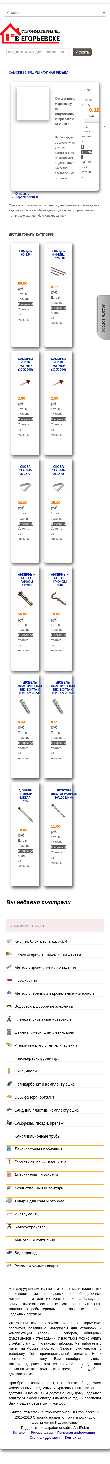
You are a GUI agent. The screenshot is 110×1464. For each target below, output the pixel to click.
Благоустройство (30, 1227)
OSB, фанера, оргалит (34, 1097)
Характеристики (26, 197)
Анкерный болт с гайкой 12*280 (27, 580)
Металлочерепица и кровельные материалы (54, 993)
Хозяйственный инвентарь (38, 1188)
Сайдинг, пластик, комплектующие (46, 1110)
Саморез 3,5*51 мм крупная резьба (38, 72)
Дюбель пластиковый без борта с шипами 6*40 (30, 688)
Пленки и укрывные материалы (43, 1019)
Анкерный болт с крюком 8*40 (60, 580)
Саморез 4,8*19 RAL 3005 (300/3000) (25, 364)
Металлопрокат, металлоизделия (45, 967)
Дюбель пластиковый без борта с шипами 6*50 (63, 688)
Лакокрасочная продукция (38, 1149)
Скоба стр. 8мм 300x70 (25, 470)
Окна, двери (25, 1071)
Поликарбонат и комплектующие (44, 1084)
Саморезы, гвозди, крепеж (39, 1123)
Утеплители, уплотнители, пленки (45, 1045)
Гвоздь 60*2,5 (25, 252)
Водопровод (25, 1253)
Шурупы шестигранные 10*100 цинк (64, 794)
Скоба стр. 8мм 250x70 (59, 470)
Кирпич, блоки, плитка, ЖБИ (40, 941)
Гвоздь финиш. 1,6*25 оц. (58, 254)
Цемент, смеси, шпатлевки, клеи (44, 1032)
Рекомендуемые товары (36, 1266)
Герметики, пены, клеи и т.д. (40, 1162)
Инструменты (26, 1214)
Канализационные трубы (37, 1136)
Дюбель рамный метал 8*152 (26, 796)
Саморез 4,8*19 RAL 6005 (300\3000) (58, 364)
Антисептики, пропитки (36, 1175)
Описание (22, 193)
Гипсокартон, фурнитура (36, 1058)
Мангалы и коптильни (34, 1240)
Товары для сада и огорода (39, 1201)
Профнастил (25, 980)
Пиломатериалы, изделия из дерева (47, 954)
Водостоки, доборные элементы (43, 1006)
